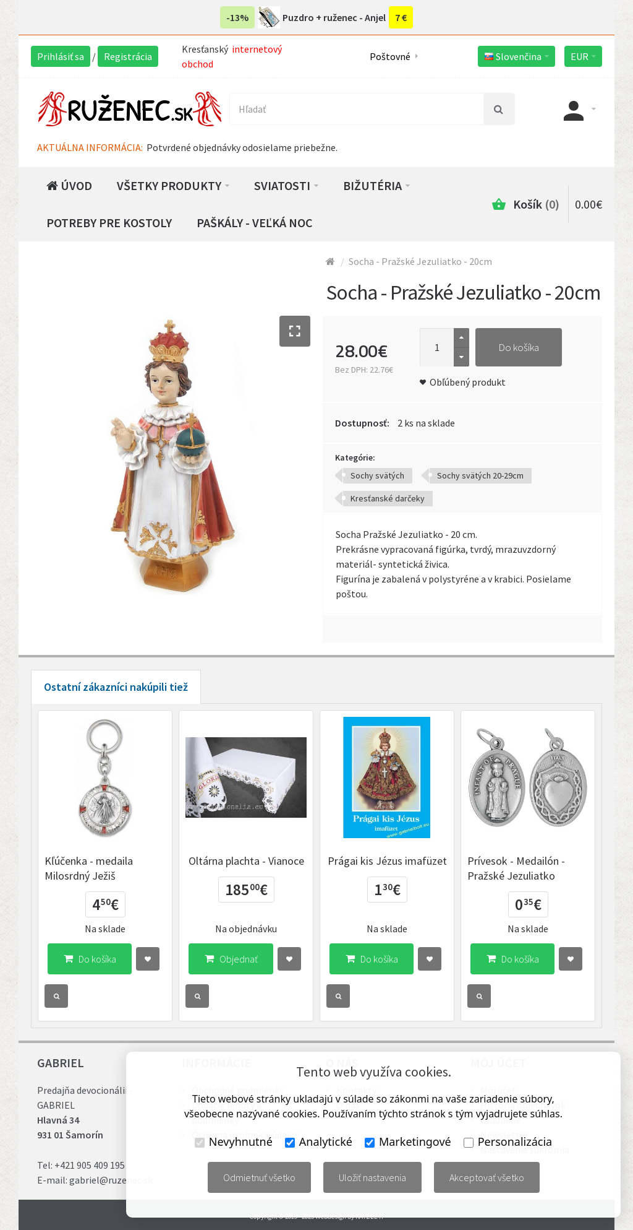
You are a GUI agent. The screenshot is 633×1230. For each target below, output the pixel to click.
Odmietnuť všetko (259, 1177)
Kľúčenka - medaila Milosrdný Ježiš (89, 868)
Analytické (318, 1141)
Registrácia (128, 56)
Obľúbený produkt (468, 382)
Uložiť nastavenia (372, 1177)
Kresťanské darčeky (387, 498)
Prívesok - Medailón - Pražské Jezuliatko (516, 868)
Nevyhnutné (234, 1141)
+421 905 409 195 (89, 1165)
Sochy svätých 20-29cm (480, 475)
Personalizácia (508, 1141)
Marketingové (408, 1141)
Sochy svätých (377, 475)
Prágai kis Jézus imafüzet (387, 861)
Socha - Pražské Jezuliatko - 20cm (420, 261)
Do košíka (518, 347)
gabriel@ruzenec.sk (111, 1180)
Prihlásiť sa (60, 56)
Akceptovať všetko (486, 1177)
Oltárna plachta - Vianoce (246, 861)
